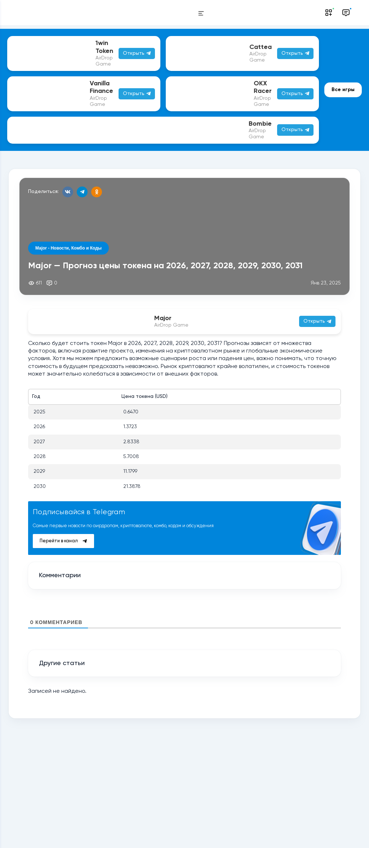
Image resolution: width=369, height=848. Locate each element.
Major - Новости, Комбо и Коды (68, 248)
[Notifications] (328, 12)
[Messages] (346, 12)
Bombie (260, 124)
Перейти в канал (63, 541)
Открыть (295, 130)
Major (163, 318)
